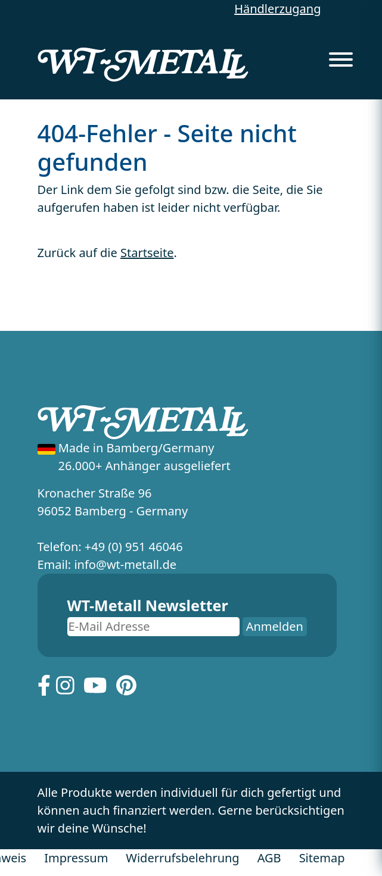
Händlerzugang (277, 9)
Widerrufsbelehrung (182, 858)
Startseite (146, 253)
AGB (269, 858)
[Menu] (341, 56)
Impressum (76, 858)
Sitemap (322, 858)
